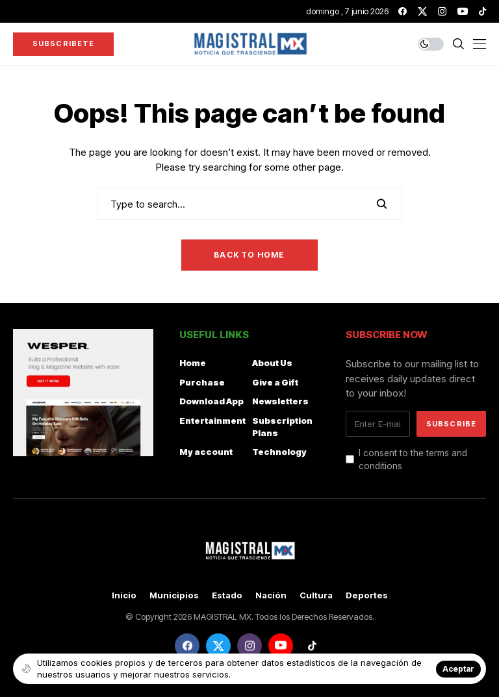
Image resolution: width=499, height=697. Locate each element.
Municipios (174, 595)
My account (206, 451)
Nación (271, 595)
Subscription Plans (282, 427)
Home (192, 363)
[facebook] (402, 11)
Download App (211, 401)
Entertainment (212, 420)
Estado (227, 595)
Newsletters (280, 401)
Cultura (316, 595)
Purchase (202, 382)
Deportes (367, 595)
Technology (279, 451)
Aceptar (458, 669)
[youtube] (462, 11)
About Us (272, 363)
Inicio (124, 595)
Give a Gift (275, 382)
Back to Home (249, 255)
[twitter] (422, 11)
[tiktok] (482, 11)
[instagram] (442, 11)
